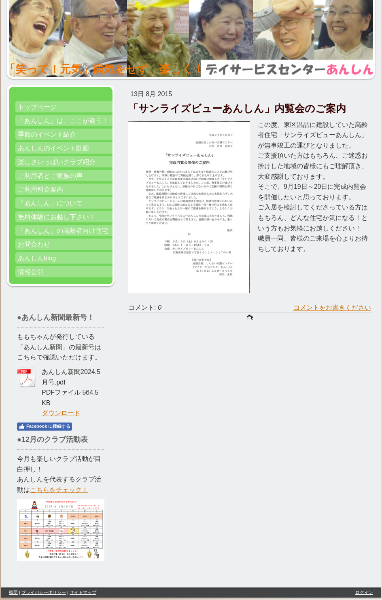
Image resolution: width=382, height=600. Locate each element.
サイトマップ (83, 592)
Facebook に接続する (44, 426)
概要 (13, 592)
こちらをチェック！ (59, 489)
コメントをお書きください (332, 307)
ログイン (364, 592)
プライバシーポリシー (43, 592)
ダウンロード (61, 413)
